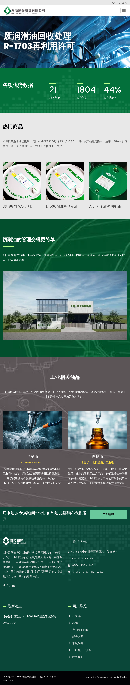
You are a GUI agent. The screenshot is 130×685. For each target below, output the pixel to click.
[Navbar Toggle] (123, 10)
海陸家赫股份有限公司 (34, 676)
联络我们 (77, 656)
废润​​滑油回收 (80, 629)
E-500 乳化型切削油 (62, 206)
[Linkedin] (13, 586)
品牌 (75, 622)
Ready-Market (120, 676)
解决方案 (77, 636)
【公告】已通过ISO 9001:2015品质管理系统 (29, 617)
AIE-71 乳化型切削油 (105, 206)
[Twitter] (8, 586)
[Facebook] (4, 586)
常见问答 (77, 643)
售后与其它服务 (81, 650)
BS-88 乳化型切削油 (19, 206)
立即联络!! (109, 515)
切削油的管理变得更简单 (30, 239)
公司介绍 (77, 616)
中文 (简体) (121, 2)
